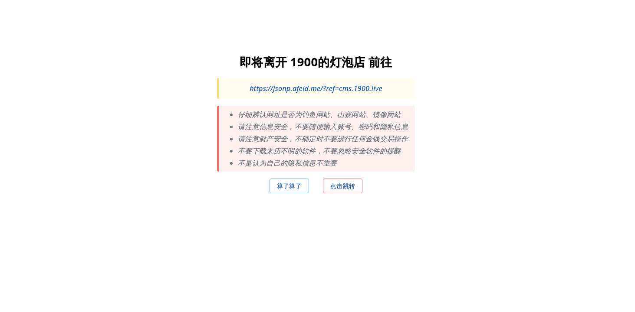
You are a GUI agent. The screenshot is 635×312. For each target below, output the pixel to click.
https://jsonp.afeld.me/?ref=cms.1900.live (316, 88)
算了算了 (289, 185)
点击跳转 (342, 185)
